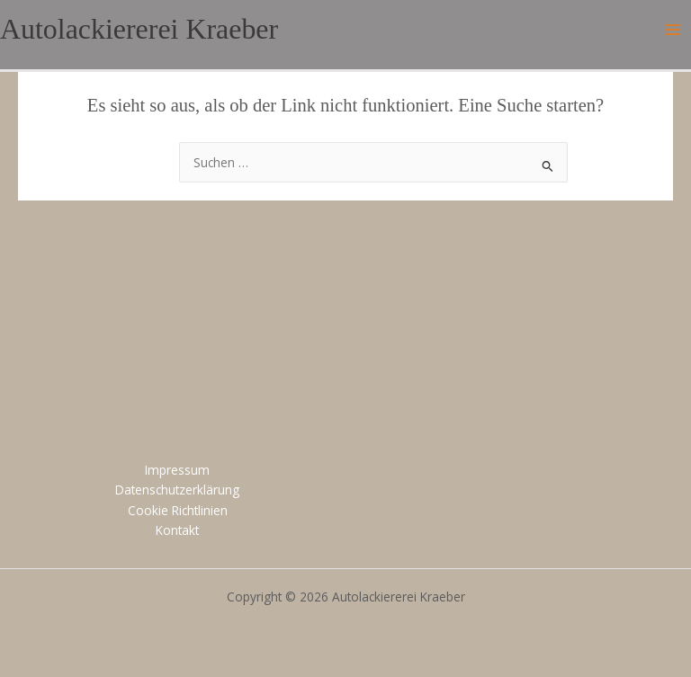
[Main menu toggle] (673, 30)
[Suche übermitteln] (548, 164)
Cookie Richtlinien (178, 510)
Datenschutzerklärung (177, 489)
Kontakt (177, 530)
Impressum (177, 469)
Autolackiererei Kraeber (139, 29)
